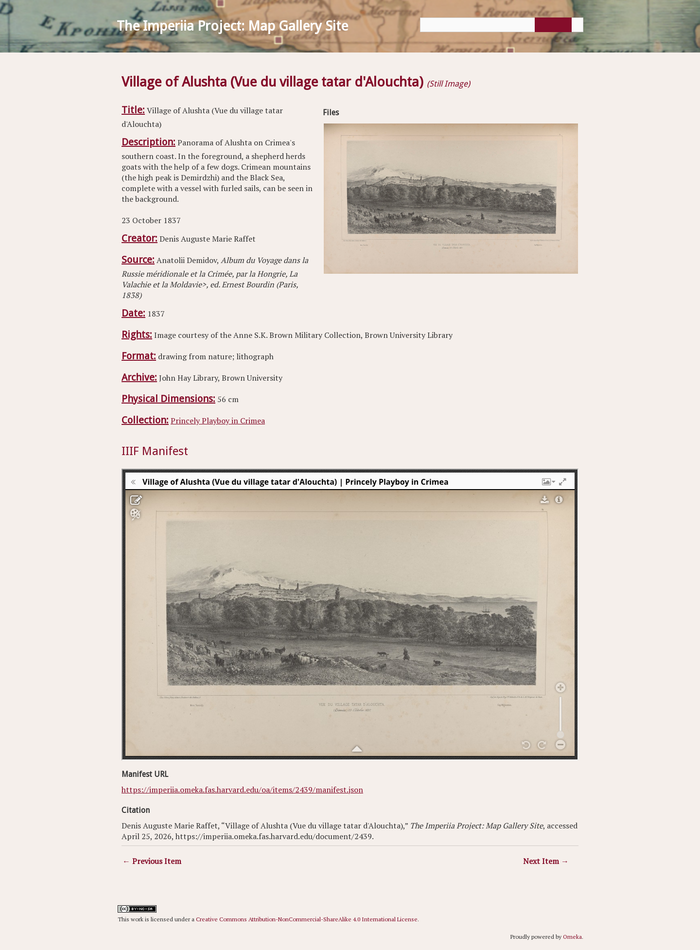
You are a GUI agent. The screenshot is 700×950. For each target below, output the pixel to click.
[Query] (501, 25)
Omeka (572, 936)
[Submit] (552, 25)
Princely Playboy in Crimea (218, 420)
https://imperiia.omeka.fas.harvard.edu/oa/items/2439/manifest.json (242, 789)
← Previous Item (151, 861)
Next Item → (546, 861)
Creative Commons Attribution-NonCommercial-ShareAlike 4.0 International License (307, 919)
